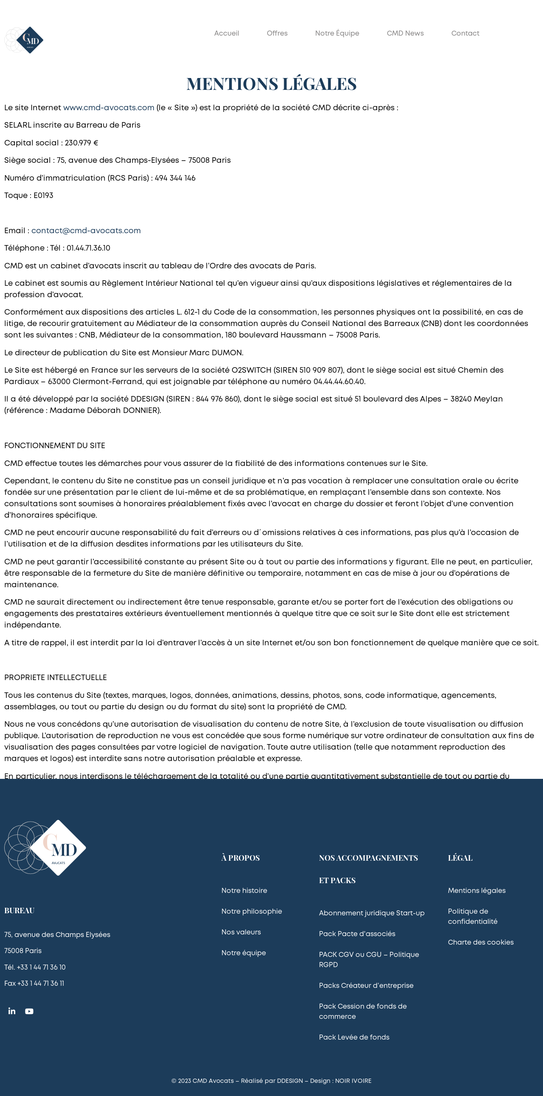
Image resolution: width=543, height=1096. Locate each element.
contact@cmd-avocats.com (86, 231)
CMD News (405, 34)
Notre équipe (337, 34)
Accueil (226, 34)
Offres (277, 34)
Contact (465, 34)
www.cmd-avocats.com (108, 108)
